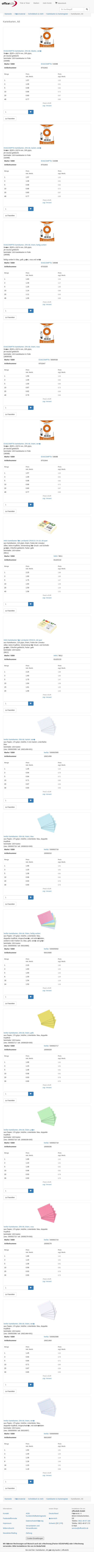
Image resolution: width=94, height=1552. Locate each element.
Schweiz (52, 1523)
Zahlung (29, 1533)
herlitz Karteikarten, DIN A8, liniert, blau (19, 836)
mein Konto (47, 3)
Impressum (7, 1523)
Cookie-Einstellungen (35, 1538)
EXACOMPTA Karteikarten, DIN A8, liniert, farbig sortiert (25, 245)
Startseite (8, 14)
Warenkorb (60, 3)
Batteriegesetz (40, 1516)
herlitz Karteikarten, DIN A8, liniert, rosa (19, 1227)
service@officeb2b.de (80, 1528)
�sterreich (53, 1518)
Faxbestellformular (10, 1518)
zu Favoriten (10, 119)
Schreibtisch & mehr (35, 14)
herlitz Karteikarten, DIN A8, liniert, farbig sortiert (22, 933)
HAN (55, 556)
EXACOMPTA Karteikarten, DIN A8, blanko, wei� (22, 51)
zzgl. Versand (47, 106)
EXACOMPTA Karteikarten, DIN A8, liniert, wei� (22, 444)
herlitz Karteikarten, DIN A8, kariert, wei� (19, 739)
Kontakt (6, 1513)
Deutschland (53, 1513)
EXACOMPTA (46, 64)
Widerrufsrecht (8, 1528)
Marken (36, 3)
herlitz (46, 752)
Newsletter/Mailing (10, 1533)
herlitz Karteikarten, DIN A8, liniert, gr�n (19, 1130)
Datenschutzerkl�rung (34, 1521)
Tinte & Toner (25, 3)
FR (61, 1523)
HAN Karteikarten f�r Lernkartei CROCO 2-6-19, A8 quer (25, 541)
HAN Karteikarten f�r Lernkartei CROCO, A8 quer (23, 640)
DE (57, 1523)
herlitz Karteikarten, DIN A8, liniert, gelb (19, 1033)
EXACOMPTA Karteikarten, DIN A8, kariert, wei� (22, 148)
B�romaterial (20, 14)
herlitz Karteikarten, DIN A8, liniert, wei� (19, 1324)
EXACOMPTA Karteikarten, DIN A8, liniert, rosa (22, 347)
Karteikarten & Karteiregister (57, 14)
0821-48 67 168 (84, 1521)
